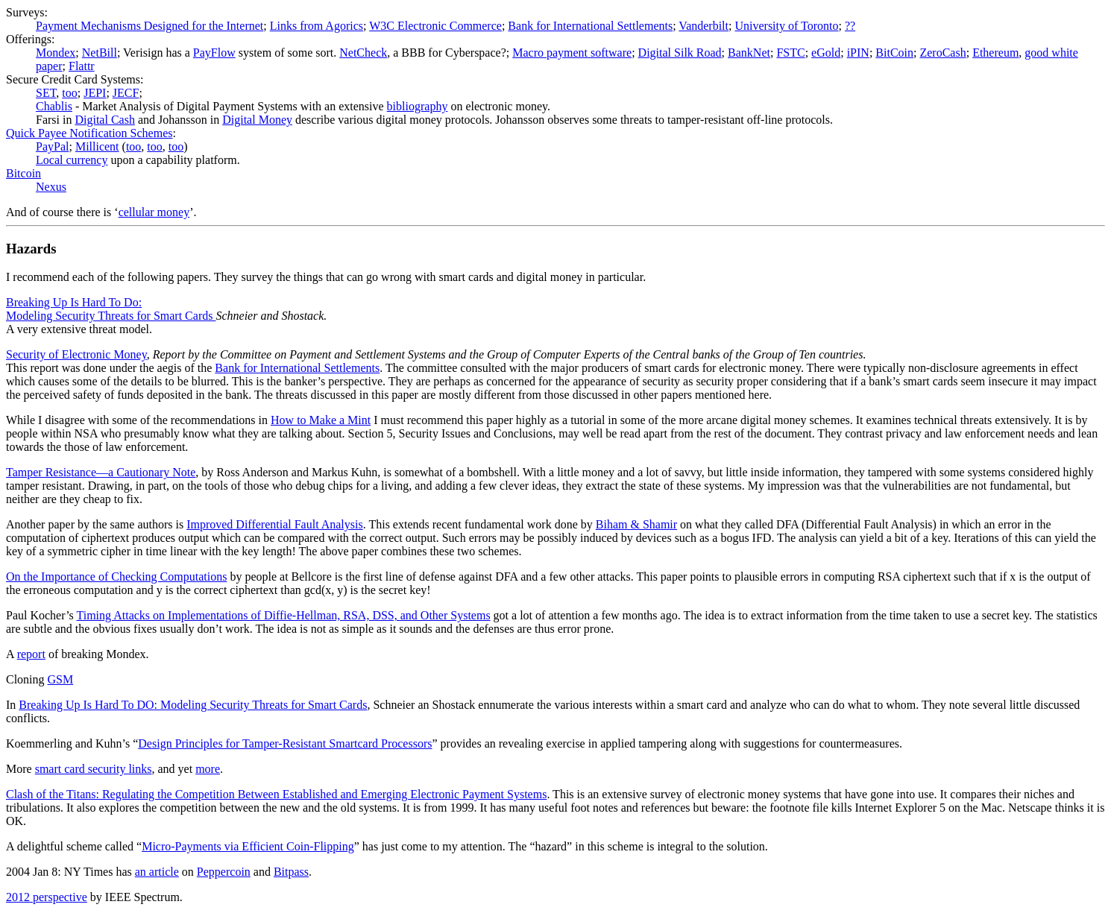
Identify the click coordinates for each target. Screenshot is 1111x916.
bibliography (417, 106)
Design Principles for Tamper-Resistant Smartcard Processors (285, 743)
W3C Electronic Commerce (435, 25)
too (69, 92)
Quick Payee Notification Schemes (89, 133)
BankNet (749, 52)
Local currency (71, 160)
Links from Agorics (316, 25)
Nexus (51, 186)
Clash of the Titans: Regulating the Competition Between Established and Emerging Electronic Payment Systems (276, 794)
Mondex (55, 52)
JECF (126, 92)
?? (850, 25)
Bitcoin (23, 173)
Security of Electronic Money (76, 354)
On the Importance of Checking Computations (116, 576)
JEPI (95, 92)
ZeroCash (942, 52)
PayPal (52, 146)
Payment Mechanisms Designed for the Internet (149, 25)
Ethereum (995, 52)
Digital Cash (104, 119)
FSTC (790, 52)
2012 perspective (46, 897)
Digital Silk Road (680, 52)
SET (46, 92)
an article (157, 871)
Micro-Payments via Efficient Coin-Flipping (248, 846)
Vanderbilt (703, 25)
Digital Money (257, 119)
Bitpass (291, 871)
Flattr (82, 66)
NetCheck (363, 52)
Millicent (97, 146)
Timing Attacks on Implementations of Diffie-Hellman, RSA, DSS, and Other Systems (284, 615)
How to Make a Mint (321, 420)
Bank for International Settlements (590, 25)
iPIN (858, 52)
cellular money (154, 212)
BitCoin (894, 52)
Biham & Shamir (636, 524)
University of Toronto (786, 25)
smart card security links (93, 768)
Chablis (54, 106)
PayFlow (214, 52)
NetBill (99, 52)
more (207, 768)
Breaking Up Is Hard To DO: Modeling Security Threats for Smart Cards (193, 704)
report (31, 654)
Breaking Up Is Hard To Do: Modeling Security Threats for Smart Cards (110, 309)
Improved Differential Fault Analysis (274, 524)
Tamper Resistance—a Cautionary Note (100, 472)
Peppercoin (224, 871)
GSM (61, 679)
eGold (825, 52)
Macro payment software (572, 52)
